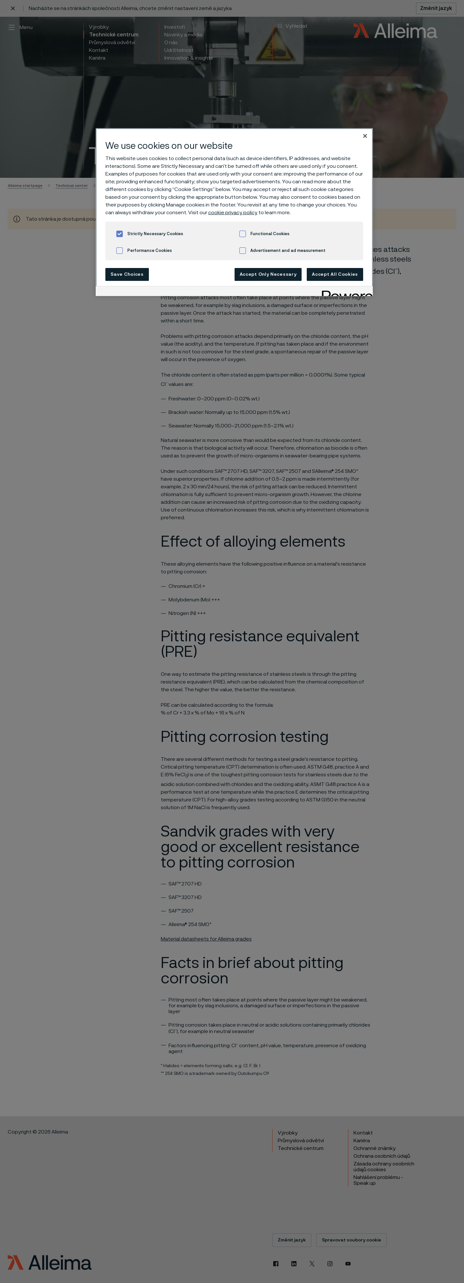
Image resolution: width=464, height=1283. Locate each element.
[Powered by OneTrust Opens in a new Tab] (345, 292)
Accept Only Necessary (268, 274)
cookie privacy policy (232, 212)
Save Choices (127, 274)
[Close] (365, 136)
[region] (234, 212)
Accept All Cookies (335, 274)
